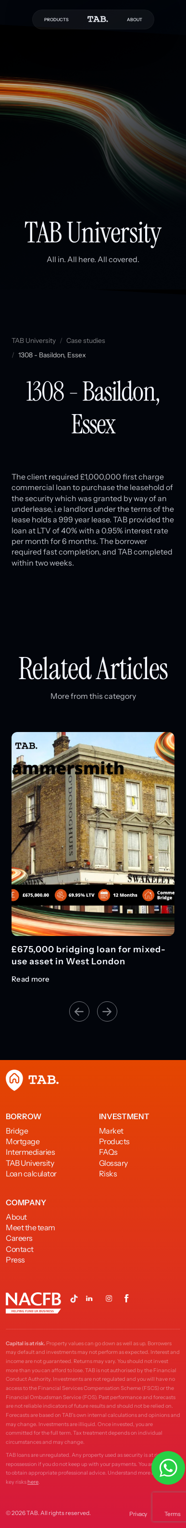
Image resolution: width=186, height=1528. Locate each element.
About (16, 1217)
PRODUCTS (56, 19)
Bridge (17, 1131)
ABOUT (134, 19)
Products (114, 1141)
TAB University (34, 340)
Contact (20, 1249)
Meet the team (30, 1227)
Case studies (85, 340)
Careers (19, 1238)
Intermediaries (30, 1152)
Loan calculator (31, 1173)
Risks (108, 1173)
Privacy (138, 1513)
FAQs (108, 1152)
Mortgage (22, 1141)
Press (15, 1259)
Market (111, 1131)
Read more (31, 979)
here (32, 1481)
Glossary (113, 1163)
